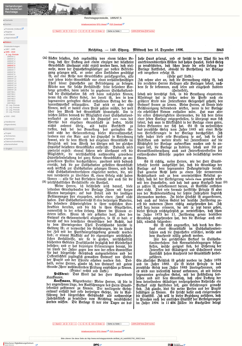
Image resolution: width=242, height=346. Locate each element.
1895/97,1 (11, 57)
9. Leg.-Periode (12, 54)
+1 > (80, 31)
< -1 (74, 31)
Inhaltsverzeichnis (88, 24)
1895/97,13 (11, 83)
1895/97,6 (11, 68)
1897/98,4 (11, 99)
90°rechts (150, 31)
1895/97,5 (11, 65)
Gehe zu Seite (114, 31)
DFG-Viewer (103, 24)
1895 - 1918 (10, 52)
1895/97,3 (11, 61)
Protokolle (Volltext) (14, 29)
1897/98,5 (11, 101)
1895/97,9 (11, 74)
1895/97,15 (11, 88)
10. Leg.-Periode (13, 105)
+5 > (86, 31)
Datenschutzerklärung (14, 141)
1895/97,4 (11, 63)
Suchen (7, 24)
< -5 (69, 31)
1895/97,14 (11, 85)
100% (134, 31)
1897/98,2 (11, 94)
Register (8, 32)
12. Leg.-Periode (13, 110)
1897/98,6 (11, 103)
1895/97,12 (11, 81)
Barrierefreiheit (11, 144)
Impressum (9, 139)
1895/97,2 (11, 59)
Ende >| (100, 31)
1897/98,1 (11, 92)
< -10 (63, 31)
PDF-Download (117, 24)
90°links (141, 31)
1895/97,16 (11, 90)
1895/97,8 (11, 72)
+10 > (93, 31)
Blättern (7, 42)
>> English (7, 149)
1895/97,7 (11, 70)
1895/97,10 (11, 77)
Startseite (8, 20)
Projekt (8, 133)
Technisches (10, 136)
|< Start (56, 31)
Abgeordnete (11, 38)
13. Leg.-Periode (13, 112)
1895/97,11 (11, 79)
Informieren (9, 129)
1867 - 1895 (10, 49)
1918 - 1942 (10, 116)
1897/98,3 (11, 96)
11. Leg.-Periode (13, 107)
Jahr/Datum (10, 34)
